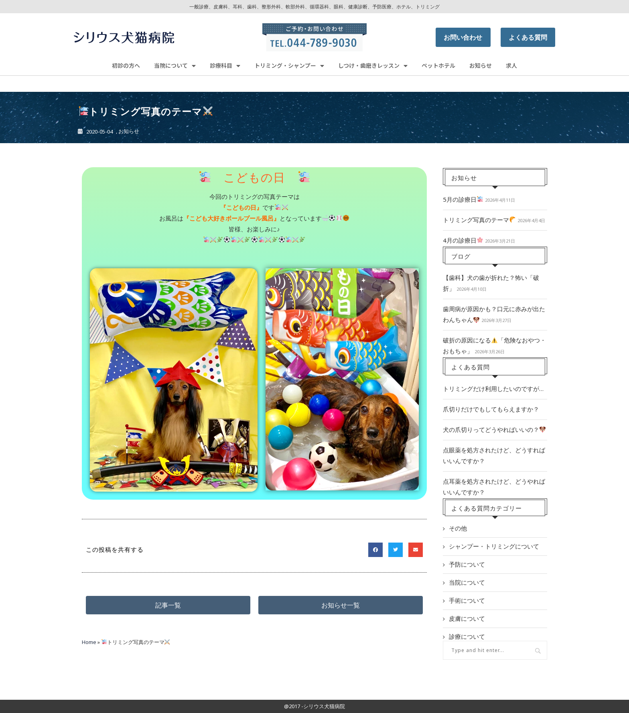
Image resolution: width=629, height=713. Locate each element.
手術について (467, 600)
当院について (175, 65)
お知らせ (480, 65)
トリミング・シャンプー (289, 65)
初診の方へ (126, 65)
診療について (467, 636)
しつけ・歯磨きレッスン (373, 65)
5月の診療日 (463, 199)
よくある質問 (528, 37)
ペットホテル (438, 65)
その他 (458, 528)
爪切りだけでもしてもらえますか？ (491, 409)
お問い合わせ (463, 37)
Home (89, 642)
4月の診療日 (463, 240)
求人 (511, 65)
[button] (168, 605)
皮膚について (467, 618)
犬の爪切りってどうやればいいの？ (494, 429)
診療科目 (225, 65)
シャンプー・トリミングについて (494, 546)
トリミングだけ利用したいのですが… (493, 389)
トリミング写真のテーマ (479, 220)
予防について (467, 564)
